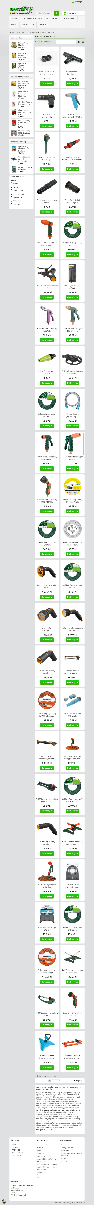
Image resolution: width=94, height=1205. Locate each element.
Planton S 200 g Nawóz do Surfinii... (24, 122)
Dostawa (40, 1148)
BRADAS (18, 191)
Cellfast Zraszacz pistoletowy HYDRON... (72, 115)
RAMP (17, 201)
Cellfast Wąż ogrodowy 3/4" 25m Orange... (47, 714)
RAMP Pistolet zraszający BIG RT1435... (72, 329)
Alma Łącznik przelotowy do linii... (47, 201)
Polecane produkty (18, 141)
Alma (16, 184)
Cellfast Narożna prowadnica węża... (72, 885)
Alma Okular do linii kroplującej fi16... (47, 73)
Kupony (64, 1161)
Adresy (63, 1158)
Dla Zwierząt (68, 18)
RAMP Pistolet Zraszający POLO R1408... (47, 244)
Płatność (40, 1150)
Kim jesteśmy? (42, 1145)
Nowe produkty (17, 38)
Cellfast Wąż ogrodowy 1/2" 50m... (47, 543)
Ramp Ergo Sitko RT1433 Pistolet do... (72, 1014)
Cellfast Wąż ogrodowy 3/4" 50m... (72, 928)
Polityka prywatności (44, 1156)
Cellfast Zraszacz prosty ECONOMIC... (47, 372)
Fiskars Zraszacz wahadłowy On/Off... (47, 757)
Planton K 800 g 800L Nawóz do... (24, 132)
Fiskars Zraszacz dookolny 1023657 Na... (47, 286)
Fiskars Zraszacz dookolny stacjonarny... (72, 372)
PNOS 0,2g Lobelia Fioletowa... (25, 168)
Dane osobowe (66, 1145)
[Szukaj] (47, 13)
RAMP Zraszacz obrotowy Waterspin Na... (72, 843)
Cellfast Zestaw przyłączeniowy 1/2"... (72, 415)
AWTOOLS (18, 187)
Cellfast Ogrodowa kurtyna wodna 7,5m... (72, 543)
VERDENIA (18, 204)
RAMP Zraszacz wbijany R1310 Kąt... (47, 158)
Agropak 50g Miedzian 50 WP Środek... (24, 148)
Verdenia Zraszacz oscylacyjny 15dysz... (72, 1057)
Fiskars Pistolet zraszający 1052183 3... (72, 629)
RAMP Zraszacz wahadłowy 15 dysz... (47, 1014)
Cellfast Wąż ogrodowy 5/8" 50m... (72, 244)
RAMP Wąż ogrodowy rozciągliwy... (47, 885)
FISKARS (17, 198)
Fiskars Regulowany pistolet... (47, 672)
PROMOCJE (16, 1150)
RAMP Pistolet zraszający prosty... (72, 458)
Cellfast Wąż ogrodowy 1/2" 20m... (72, 586)
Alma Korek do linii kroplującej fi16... (72, 201)
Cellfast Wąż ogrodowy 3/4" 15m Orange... (47, 971)
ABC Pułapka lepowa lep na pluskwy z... (23, 83)
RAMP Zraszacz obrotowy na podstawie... (72, 971)
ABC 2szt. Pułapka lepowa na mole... (25, 103)
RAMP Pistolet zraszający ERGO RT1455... (47, 500)
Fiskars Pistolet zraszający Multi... (46, 586)
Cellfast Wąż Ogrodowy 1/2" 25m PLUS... (72, 500)
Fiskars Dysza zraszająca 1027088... (72, 286)
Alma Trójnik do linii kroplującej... (73, 73)
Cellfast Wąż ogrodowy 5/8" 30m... (47, 415)
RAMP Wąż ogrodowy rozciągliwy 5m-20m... (72, 757)
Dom (54, 18)
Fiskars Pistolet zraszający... (47, 629)
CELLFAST (18, 194)
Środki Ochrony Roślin (35, 18)
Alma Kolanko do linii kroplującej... (46, 115)
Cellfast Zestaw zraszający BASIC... (47, 928)
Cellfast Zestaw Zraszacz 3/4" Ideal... (72, 714)
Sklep (38, 1178)
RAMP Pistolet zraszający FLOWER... (47, 329)
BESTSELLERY (28, 24)
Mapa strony (41, 1175)
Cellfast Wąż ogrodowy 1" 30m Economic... (72, 800)
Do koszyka (47, 83)
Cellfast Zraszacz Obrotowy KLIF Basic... (47, 1057)
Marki (14, 24)
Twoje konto (66, 1140)
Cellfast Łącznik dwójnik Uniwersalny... (24, 159)
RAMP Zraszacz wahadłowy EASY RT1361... (47, 800)
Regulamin (40, 1153)
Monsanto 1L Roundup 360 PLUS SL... (23, 94)
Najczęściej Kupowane (20, 76)
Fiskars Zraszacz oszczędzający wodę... (72, 672)
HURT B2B (43, 24)
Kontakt (39, 1172)
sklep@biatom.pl (20, 1195)
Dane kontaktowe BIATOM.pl (47, 1164)
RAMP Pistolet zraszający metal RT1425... (47, 458)
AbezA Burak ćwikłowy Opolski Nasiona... (24, 112)
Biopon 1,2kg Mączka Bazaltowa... (23, 45)
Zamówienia (65, 1150)
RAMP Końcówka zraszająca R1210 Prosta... (72, 158)
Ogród (14, 18)
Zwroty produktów (67, 1148)
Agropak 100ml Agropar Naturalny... (24, 65)
